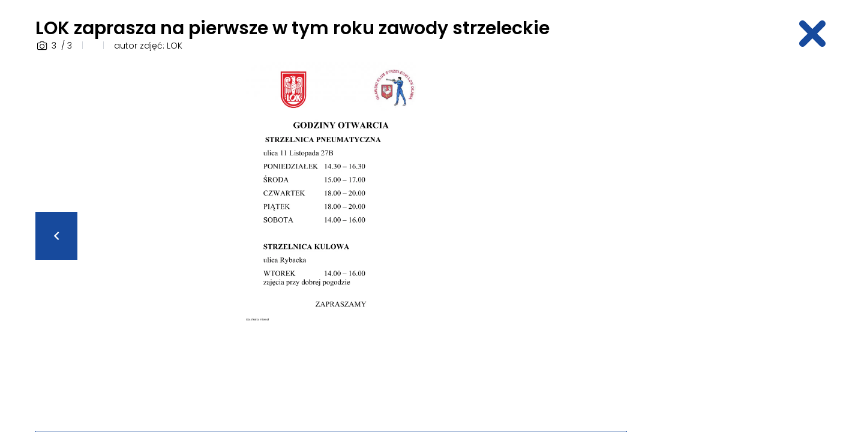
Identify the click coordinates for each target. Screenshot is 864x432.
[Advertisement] (735, 242)
